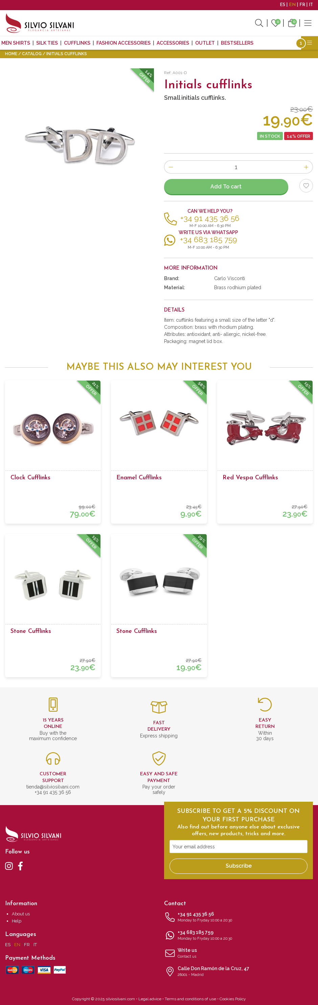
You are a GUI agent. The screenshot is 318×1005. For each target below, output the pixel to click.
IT (311, 5)
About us (21, 913)
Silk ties (47, 43)
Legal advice (149, 999)
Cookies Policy (233, 999)
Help (16, 920)
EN (292, 5)
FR (302, 5)
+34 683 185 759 (238, 936)
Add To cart (226, 186)
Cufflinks (77, 43)
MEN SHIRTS (15, 43)
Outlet (205, 43)
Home (11, 53)
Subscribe (239, 866)
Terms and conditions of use (190, 999)
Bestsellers (237, 43)
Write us (238, 953)
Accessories (173, 43)
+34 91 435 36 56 (238, 917)
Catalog (32, 53)
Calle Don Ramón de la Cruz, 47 (238, 972)
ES (282, 5)
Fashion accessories (123, 43)
